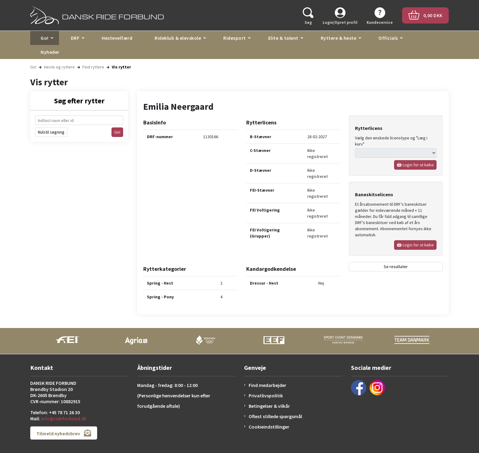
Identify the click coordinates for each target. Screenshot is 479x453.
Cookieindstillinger (269, 427)
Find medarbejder (267, 385)
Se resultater (396, 266)
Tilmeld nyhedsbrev (63, 432)
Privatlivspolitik (266, 395)
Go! (45, 38)
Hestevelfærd (117, 38)
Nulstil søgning (51, 132)
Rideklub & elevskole (178, 38)
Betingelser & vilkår (269, 406)
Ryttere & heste (339, 38)
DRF (75, 38)
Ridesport (234, 38)
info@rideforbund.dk (63, 418)
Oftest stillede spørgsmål (275, 416)
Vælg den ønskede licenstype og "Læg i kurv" (391, 141)
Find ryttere (93, 67)
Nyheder (50, 52)
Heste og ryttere (59, 67)
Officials (388, 38)
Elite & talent (283, 38)
